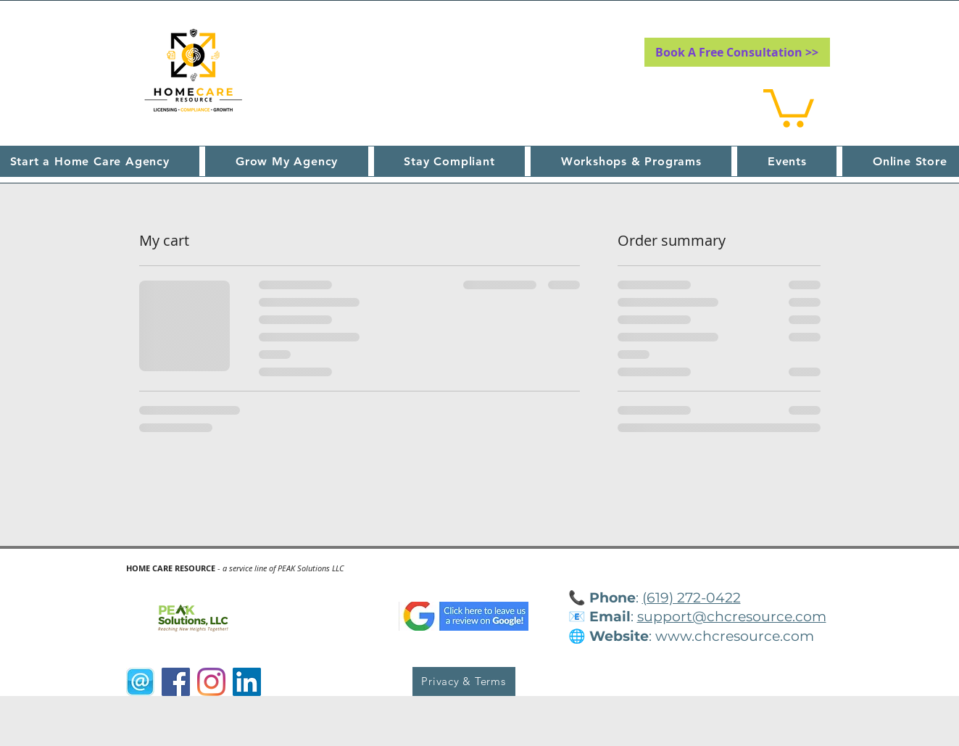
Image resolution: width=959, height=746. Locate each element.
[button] (788, 106)
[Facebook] (176, 682)
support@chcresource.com (731, 616)
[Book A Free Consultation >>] (737, 52)
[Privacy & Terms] (463, 681)
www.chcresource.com (734, 636)
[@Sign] (140, 682)
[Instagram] (211, 682)
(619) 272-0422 (691, 597)
